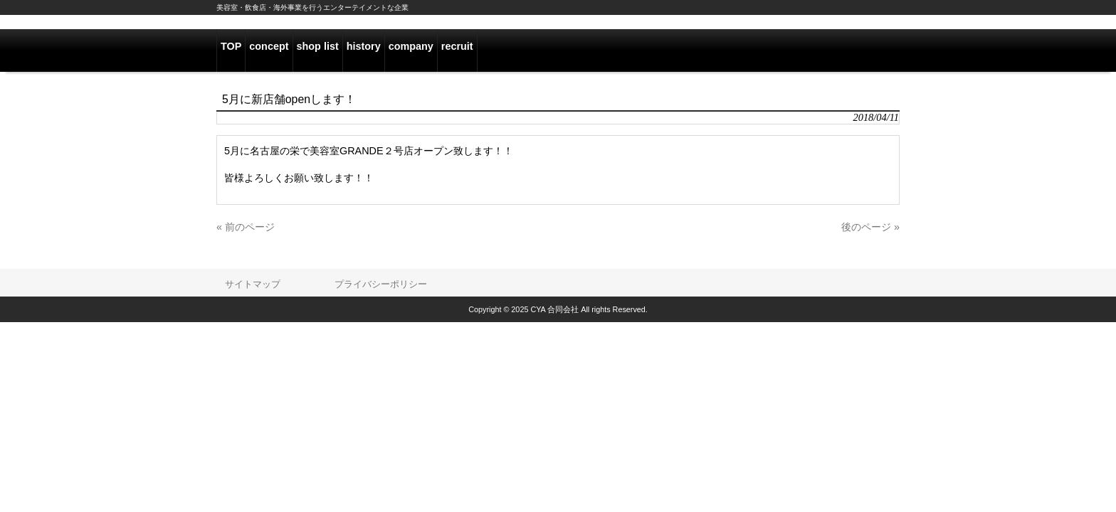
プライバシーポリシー (381, 284)
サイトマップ (252, 284)
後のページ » (870, 227)
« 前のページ (245, 227)
